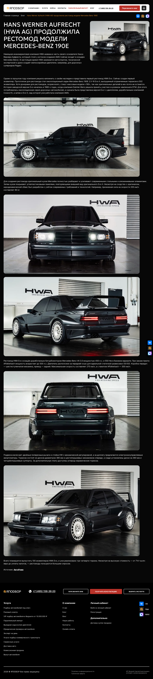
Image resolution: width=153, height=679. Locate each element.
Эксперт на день (10, 633)
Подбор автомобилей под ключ (17, 608)
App (147, 609)
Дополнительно (99, 618)
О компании (34, 8)
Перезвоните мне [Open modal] (75, 591)
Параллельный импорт (78, 8)
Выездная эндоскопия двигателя (17, 625)
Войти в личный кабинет (101, 608)
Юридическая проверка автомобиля (19, 629)
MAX (147, 614)
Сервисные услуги (11, 642)
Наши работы (68, 621)
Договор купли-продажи (101, 623)
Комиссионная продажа (14, 650)
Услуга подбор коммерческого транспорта (22, 638)
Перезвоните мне (129, 8)
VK (146, 604)
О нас (64, 608)
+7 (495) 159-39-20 (106, 8)
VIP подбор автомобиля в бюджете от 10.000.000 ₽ (25, 616)
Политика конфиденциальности (82, 671)
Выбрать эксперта (136, 591)
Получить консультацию (106, 591)
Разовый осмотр (11, 612)
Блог (92, 8)
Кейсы (53, 8)
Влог (64, 616)
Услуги (45, 8)
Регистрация (96, 612)
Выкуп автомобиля (12, 655)
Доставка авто (10, 646)
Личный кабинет (99, 603)
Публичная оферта (78, 673)
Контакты (62, 8)
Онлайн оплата (68, 629)
